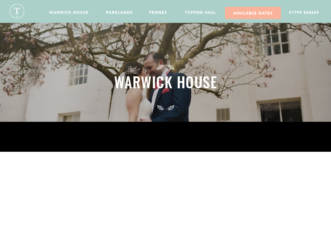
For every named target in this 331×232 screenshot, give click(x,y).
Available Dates (253, 13)
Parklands (119, 12)
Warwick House (69, 12)
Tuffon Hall (200, 12)
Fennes (158, 12)
